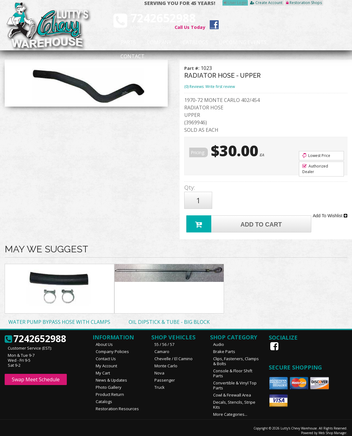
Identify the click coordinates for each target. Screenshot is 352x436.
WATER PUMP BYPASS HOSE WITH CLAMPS (59, 317)
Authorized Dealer (315, 168)
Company (149, 42)
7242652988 (35, 335)
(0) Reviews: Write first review (209, 86)
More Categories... (230, 410)
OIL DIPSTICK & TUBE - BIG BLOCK (169, 317)
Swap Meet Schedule (36, 375)
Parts (124, 42)
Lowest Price (316, 155)
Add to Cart (235, 218)
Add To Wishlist (330, 212)
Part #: (192, 68)
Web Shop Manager (332, 429)
